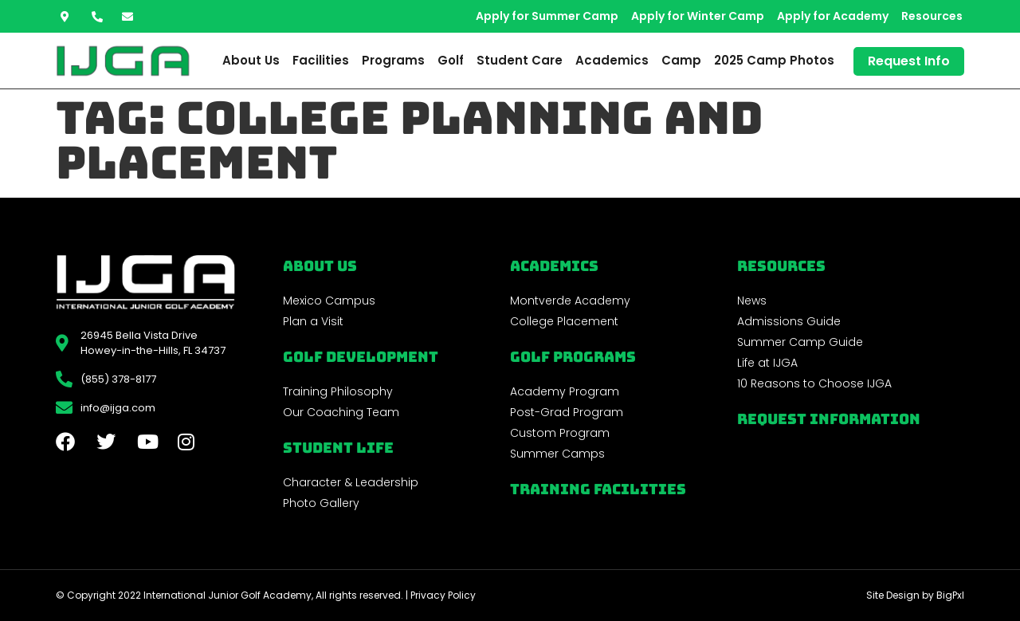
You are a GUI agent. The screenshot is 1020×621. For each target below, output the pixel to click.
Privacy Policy (443, 595)
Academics (612, 60)
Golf (450, 60)
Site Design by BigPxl (915, 595)
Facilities (320, 60)
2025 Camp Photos (774, 60)
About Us (251, 60)
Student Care (520, 60)
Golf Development (360, 357)
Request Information (828, 419)
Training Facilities (598, 489)
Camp (681, 60)
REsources (781, 266)
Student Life (338, 447)
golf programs (573, 357)
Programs (393, 60)
